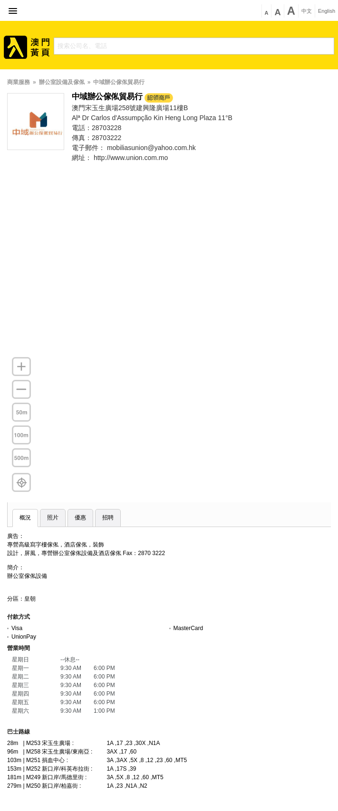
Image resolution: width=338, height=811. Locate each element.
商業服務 (18, 82)
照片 (52, 517)
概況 (25, 517)
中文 (306, 11)
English (326, 11)
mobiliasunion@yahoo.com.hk (151, 147)
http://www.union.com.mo (131, 157)
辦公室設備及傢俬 (62, 82)
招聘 (108, 517)
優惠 (80, 517)
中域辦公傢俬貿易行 (119, 82)
